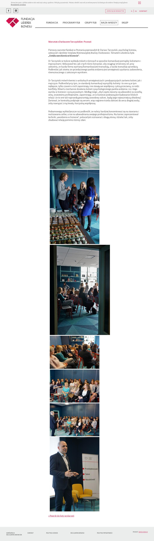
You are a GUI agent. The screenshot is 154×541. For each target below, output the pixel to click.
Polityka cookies (52, 533)
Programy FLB (71, 22)
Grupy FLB (91, 22)
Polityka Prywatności (104, 533)
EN (136, 11)
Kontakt (31, 533)
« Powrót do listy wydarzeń (61, 516)
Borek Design (143, 532)
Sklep (125, 22)
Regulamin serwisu (18, 5)
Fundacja (52, 22)
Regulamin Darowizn (14, 535)
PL (131, 11)
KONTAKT (143, 11)
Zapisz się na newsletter (115, 11)
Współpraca (10, 533)
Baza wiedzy (109, 22)
